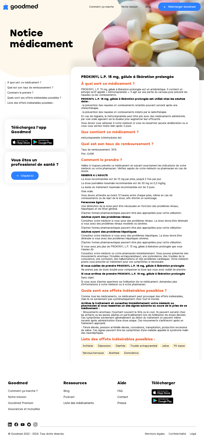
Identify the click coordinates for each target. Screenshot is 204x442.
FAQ (120, 391)
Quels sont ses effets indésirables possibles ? (34, 97)
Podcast (69, 397)
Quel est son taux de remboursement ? (30, 87)
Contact (122, 397)
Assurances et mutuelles (24, 409)
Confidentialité (177, 433)
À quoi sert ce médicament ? (24, 82)
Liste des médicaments (78, 403)
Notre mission (129, 6)
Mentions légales (155, 433)
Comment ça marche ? (23, 391)
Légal (193, 433)
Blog (148, 6)
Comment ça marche (101, 6)
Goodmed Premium (20, 403)
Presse (121, 403)
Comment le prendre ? (20, 92)
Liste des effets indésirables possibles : (30, 103)
